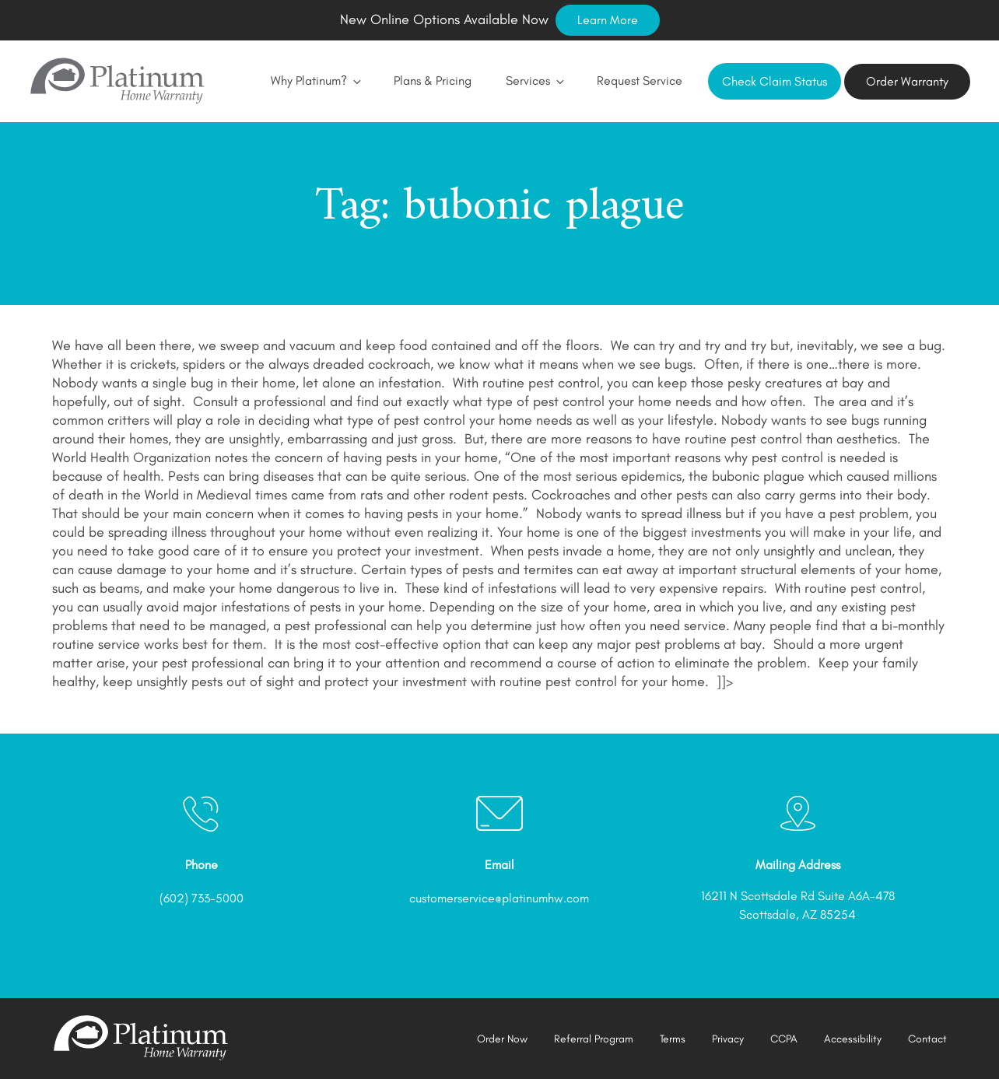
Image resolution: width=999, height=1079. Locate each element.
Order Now (502, 1039)
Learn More (607, 19)
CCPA (783, 1039)
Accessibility (853, 1039)
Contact (927, 1039)
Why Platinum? (315, 80)
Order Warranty (907, 81)
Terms (672, 1039)
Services (534, 80)
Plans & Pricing (432, 80)
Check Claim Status (774, 81)
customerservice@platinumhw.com (499, 898)
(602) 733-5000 (201, 898)
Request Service (639, 80)
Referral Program (593, 1039)
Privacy (728, 1039)
